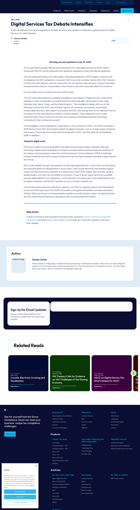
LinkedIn (56, 220)
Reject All (20, 497)
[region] (20, 485)
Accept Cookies (20, 491)
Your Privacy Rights (20, 502)
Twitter (67, 220)
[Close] (36, 466)
